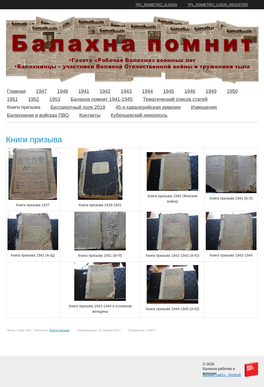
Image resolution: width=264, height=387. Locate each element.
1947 (41, 91)
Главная (16, 91)
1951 (12, 99)
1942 (105, 91)
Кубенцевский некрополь (139, 115)
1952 (33, 99)
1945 (168, 91)
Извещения (204, 107)
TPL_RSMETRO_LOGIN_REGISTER (217, 5)
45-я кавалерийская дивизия (148, 107)
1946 (189, 91)
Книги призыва (23, 107)
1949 (211, 91)
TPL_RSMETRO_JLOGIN (156, 5)
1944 (147, 91)
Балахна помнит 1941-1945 (102, 99)
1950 (232, 91)
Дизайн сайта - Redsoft (222, 375)
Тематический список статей (175, 99)
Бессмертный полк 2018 (78, 107)
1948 (62, 91)
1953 (55, 99)
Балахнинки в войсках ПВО (38, 115)
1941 (83, 91)
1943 (126, 91)
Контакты (89, 115)
